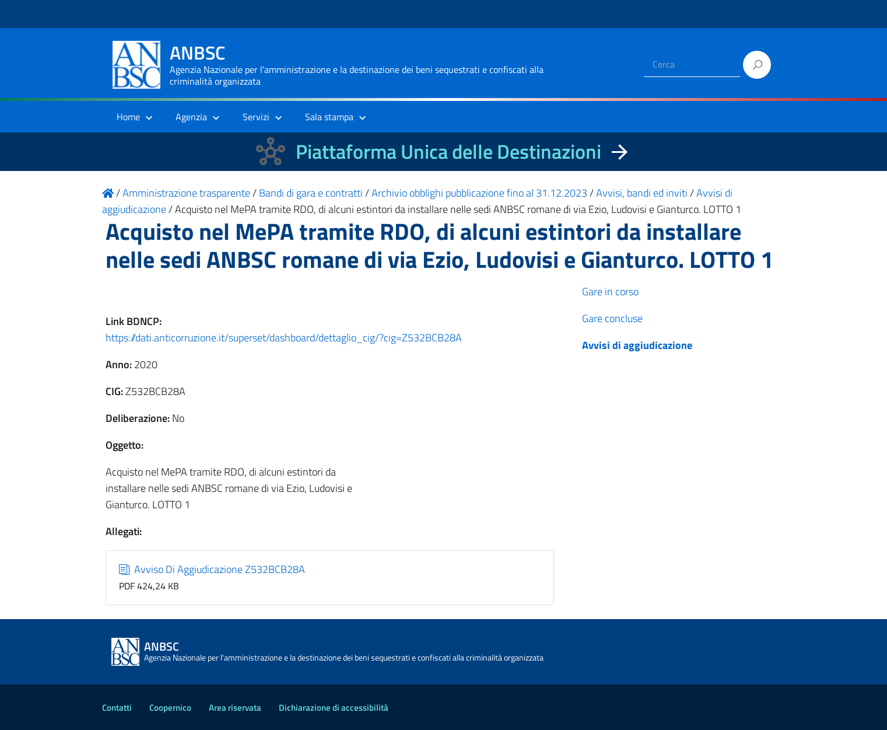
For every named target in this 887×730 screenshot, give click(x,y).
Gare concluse (612, 318)
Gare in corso (610, 291)
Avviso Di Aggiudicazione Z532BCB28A (212, 569)
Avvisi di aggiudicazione (637, 345)
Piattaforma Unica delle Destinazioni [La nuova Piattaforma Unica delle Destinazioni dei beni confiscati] (448, 151)
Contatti (117, 707)
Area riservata (235, 707)
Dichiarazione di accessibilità (333, 707)
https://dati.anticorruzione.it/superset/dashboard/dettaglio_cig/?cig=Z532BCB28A (284, 337)
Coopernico (170, 707)
